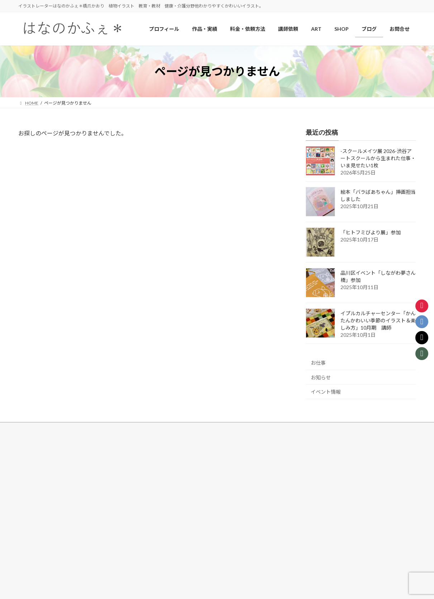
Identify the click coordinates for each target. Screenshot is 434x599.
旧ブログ (167, 543)
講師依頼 (167, 507)
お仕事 (318, 363)
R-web (279, 586)
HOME (29, 445)
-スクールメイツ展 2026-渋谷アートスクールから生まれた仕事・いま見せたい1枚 (378, 158)
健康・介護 (37, 482)
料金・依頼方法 (174, 494)
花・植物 (35, 470)
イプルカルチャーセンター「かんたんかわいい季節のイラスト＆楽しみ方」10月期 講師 (378, 321)
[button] (317, 490)
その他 (33, 532)
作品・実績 (33, 458)
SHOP (164, 482)
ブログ (165, 519)
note (163, 531)
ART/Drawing (175, 458)
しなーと (171, 470)
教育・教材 (37, 495)
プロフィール (172, 446)
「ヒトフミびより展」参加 (370, 233)
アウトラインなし (44, 520)
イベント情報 (326, 392)
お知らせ (321, 377)
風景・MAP (38, 508)
